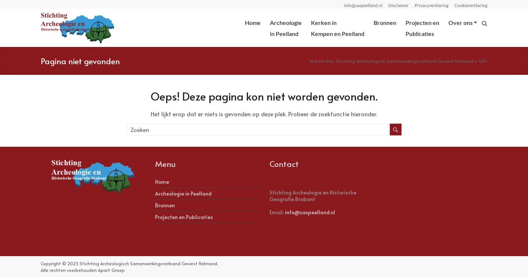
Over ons (460, 22)
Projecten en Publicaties (184, 217)
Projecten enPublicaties (422, 28)
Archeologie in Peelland (183, 193)
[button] (12, 11)
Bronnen (385, 22)
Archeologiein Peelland (286, 28)
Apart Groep (111, 270)
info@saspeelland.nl (310, 212)
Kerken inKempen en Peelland (337, 28)
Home (253, 22)
